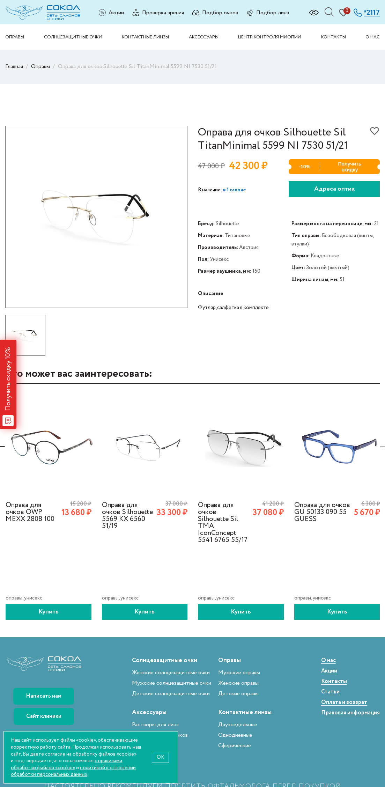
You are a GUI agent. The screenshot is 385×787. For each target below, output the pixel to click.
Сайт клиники (43, 716)
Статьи (330, 692)
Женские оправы (238, 683)
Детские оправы (238, 693)
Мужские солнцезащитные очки (171, 683)
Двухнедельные (237, 724)
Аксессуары (204, 37)
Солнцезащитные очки (73, 37)
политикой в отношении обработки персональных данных (73, 771)
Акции (116, 12)
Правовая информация (350, 713)
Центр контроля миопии (269, 37)
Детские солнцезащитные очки (171, 693)
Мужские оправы (239, 672)
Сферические (234, 745)
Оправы (14, 37)
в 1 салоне (234, 189)
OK (160, 757)
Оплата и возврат (344, 703)
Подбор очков (220, 12)
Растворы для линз (155, 724)
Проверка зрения (163, 12)
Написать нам (43, 696)
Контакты (333, 37)
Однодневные (235, 735)
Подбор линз (272, 12)
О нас (372, 37)
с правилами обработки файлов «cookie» (66, 764)
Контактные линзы (145, 37)
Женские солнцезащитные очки (171, 672)
